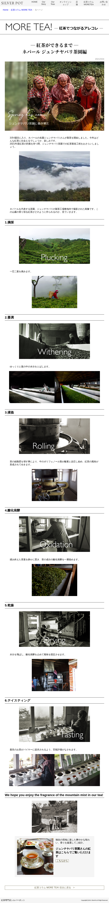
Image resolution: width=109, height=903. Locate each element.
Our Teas (53, 3)
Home (5, 10)
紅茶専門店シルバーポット (13, 900)
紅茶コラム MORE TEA (21, 10)
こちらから (62, 861)
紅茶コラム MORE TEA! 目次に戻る (52, 887)
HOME (34, 2)
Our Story (43, 3)
